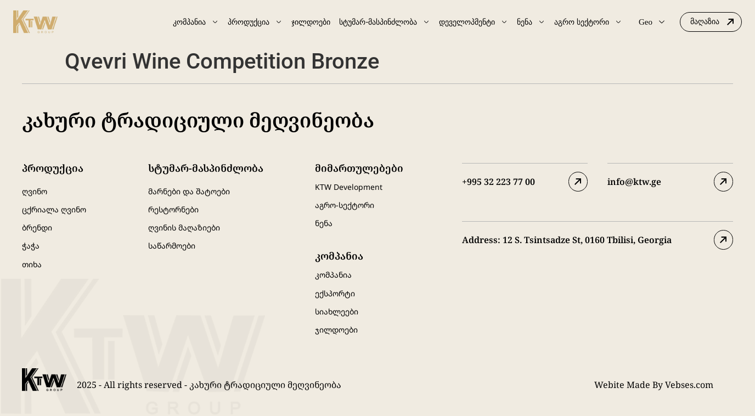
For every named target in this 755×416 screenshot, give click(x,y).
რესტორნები (173, 209)
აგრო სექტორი (588, 22)
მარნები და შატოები (189, 191)
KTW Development (348, 187)
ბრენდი (37, 227)
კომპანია (196, 22)
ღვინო (34, 191)
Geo (651, 22)
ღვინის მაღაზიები (184, 227)
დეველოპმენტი (473, 22)
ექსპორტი (335, 293)
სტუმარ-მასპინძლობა (384, 22)
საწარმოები (171, 245)
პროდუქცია (255, 22)
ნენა (531, 22)
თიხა (32, 263)
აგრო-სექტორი (344, 205)
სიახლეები (336, 311)
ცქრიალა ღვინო (54, 209)
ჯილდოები (310, 22)
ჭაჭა (31, 245)
